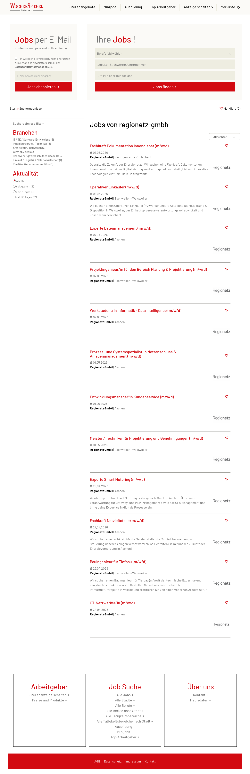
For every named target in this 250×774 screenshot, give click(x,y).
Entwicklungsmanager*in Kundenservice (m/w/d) (132, 396)
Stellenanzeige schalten (48, 695)
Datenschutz (112, 761)
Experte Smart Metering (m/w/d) (117, 479)
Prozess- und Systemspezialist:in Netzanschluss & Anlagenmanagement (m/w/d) (133, 353)
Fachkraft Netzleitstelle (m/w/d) (117, 520)
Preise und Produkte (48, 700)
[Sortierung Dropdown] (234, 137)
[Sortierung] (220, 137)
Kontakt (199, 695)
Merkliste (228, 7)
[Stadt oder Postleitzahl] (165, 75)
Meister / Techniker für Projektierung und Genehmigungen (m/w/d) (146, 438)
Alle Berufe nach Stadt (123, 710)
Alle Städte (123, 700)
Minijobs (110, 7)
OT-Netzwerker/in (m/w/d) (112, 602)
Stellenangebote (82, 7)
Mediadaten (199, 700)
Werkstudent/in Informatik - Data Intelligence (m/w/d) (135, 310)
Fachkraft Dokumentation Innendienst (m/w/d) (129, 145)
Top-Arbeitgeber (124, 737)
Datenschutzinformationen (31, 66)
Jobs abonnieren (41, 86)
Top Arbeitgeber (163, 7)
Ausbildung (133, 7)
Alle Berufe (123, 705)
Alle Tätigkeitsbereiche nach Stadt (123, 721)
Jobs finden (163, 86)
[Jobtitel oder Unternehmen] (165, 64)
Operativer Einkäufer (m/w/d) (114, 187)
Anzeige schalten (197, 7)
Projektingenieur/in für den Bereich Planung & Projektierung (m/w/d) (148, 269)
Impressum (133, 761)
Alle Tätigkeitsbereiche (123, 716)
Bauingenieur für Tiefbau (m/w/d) (118, 561)
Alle (124, 695)
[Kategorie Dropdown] (231, 52)
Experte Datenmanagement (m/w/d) (120, 228)
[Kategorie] (161, 53)
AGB (97, 761)
